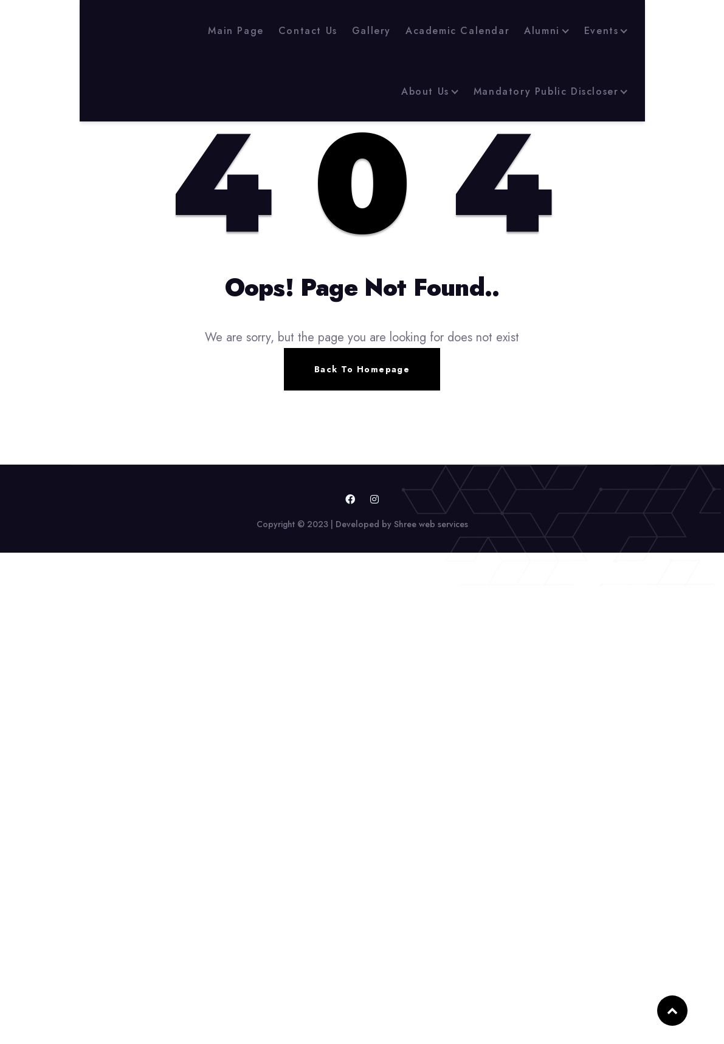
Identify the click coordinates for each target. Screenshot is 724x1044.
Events (601, 30)
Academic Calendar (457, 30)
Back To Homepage (362, 369)
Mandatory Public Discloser (546, 91)
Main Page (235, 30)
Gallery (371, 30)
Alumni (542, 30)
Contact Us (307, 30)
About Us (425, 91)
